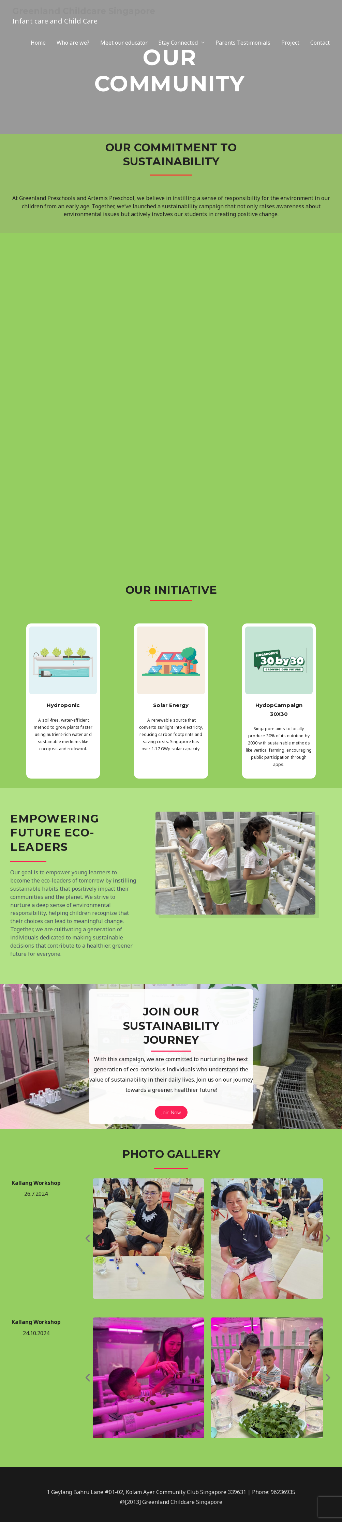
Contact (320, 44)
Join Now (171, 1112)
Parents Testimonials (242, 44)
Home (38, 44)
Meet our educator (124, 44)
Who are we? (73, 44)
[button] (88, 1238)
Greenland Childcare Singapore (96, 11)
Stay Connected (178, 44)
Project (290, 44)
